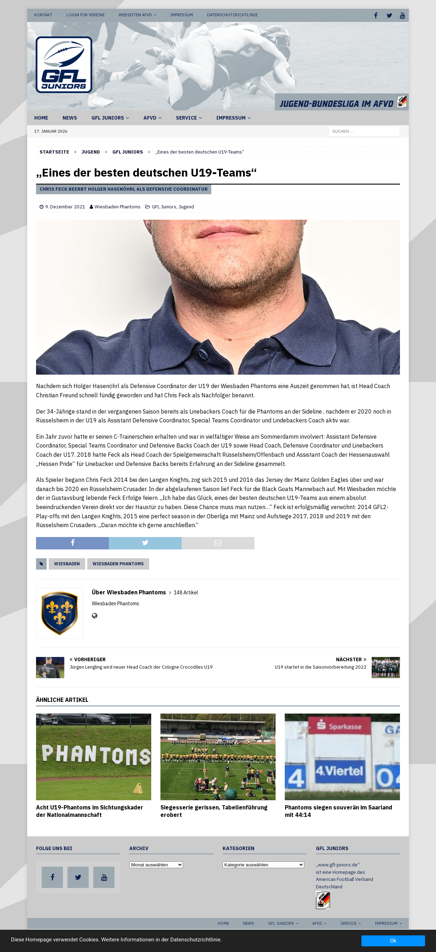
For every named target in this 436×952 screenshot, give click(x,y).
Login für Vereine (85, 14)
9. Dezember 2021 (65, 206)
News (70, 117)
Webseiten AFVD (135, 14)
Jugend (91, 151)
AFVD (150, 117)
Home (41, 117)
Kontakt (43, 14)
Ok (393, 940)
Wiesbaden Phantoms (118, 206)
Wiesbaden (67, 563)
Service (186, 117)
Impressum (181, 14)
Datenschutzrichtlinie (232, 14)
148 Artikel (186, 592)
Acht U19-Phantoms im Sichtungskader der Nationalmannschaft (89, 810)
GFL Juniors (108, 117)
